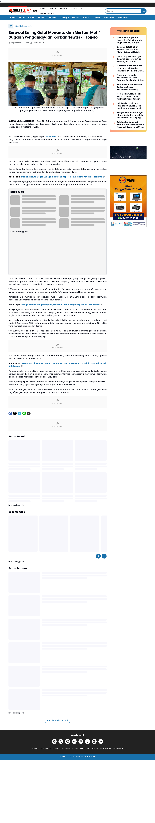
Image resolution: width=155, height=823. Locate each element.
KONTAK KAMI (105, 749)
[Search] (123, 11)
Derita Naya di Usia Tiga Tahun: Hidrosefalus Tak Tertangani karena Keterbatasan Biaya (129, 59)
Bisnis (63, 8)
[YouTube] (74, 741)
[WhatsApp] (24, 413)
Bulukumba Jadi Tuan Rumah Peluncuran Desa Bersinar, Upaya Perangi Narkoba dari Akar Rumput (130, 106)
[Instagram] (67, 741)
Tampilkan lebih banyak (57, 720)
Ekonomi (42, 17)
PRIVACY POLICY (66, 749)
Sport (84, 8)
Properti (86, 17)
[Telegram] (19, 413)
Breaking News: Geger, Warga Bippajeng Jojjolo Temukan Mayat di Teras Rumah (62, 176)
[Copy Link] (29, 413)
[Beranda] (10, 26)
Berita (53, 8)
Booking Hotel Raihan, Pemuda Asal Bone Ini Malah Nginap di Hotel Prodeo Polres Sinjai (128, 49)
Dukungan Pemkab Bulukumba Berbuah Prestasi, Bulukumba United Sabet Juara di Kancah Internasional (130, 78)
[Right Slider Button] (104, 556)
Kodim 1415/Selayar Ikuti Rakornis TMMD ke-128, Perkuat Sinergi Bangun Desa (129, 96)
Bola (74, 8)
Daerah (97, 17)
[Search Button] (143, 11)
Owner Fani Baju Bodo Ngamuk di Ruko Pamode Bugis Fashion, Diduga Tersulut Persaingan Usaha (130, 40)
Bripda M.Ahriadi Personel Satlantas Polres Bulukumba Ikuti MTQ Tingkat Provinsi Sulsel (129, 87)
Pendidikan (123, 17)
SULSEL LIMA (71, 757)
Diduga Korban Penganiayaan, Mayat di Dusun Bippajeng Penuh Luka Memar (60, 304)
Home (43, 8)
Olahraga (64, 17)
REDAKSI (35, 749)
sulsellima (51, 136)
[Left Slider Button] (98, 556)
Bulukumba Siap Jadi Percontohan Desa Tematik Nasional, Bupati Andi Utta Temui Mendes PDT (130, 124)
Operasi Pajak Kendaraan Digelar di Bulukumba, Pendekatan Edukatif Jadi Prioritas (129, 68)
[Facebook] (10, 413)
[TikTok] (87, 741)
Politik (22, 17)
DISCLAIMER (80, 749)
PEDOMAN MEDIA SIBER (49, 749)
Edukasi (75, 17)
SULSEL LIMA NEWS (88, 757)
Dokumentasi (47, 13)
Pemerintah (109, 17)
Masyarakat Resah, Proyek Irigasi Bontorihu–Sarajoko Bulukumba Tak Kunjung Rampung (130, 115)
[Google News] (80, 741)
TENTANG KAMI (92, 749)
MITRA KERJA (118, 749)
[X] (15, 413)
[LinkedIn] (94, 741)
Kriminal (52, 17)
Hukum (31, 17)
